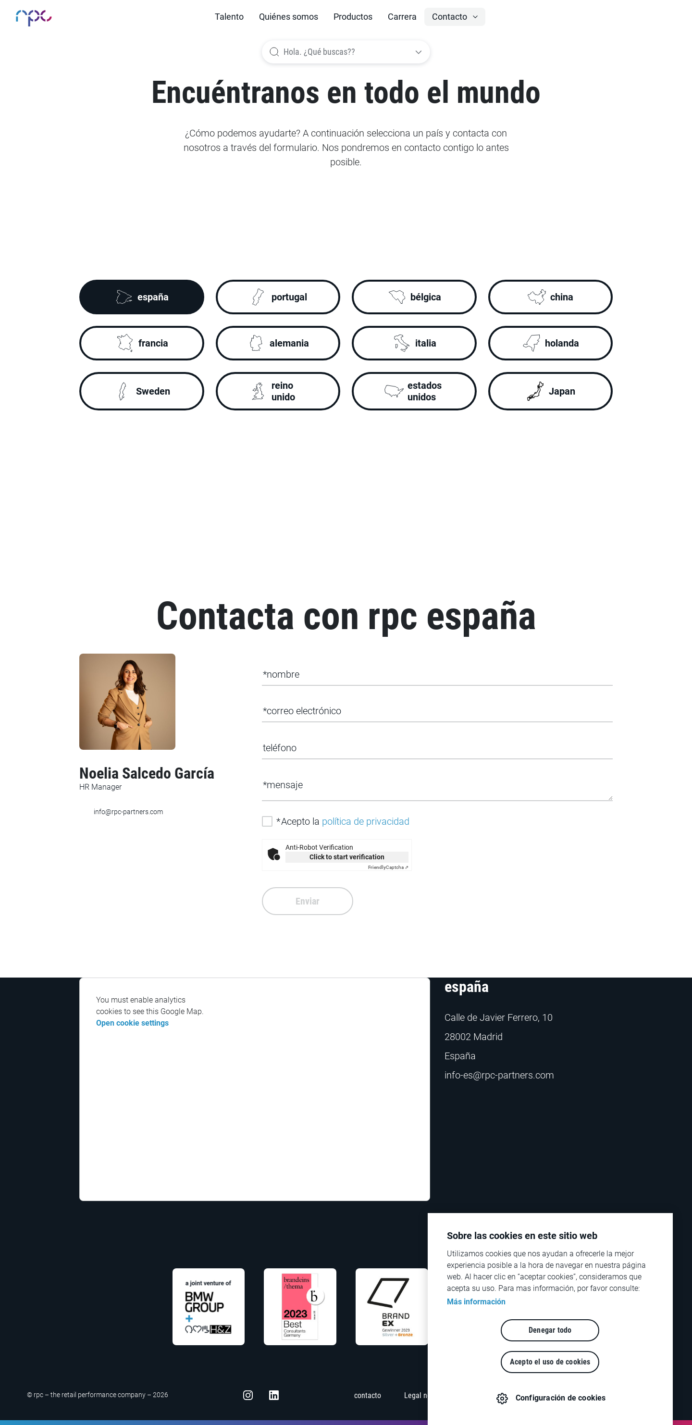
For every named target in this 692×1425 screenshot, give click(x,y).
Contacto (449, 17)
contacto (367, 1395)
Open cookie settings (132, 1023)
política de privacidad (365, 821)
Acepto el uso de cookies (605, 1361)
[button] (454, 17)
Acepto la (342, 821)
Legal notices (425, 1395)
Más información (476, 1333)
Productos (353, 17)
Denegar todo (494, 1361)
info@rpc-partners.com (121, 812)
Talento (229, 17)
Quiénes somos (288, 17)
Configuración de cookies (560, 1397)
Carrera (402, 17)
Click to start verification (346, 857)
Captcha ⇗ (388, 867)
